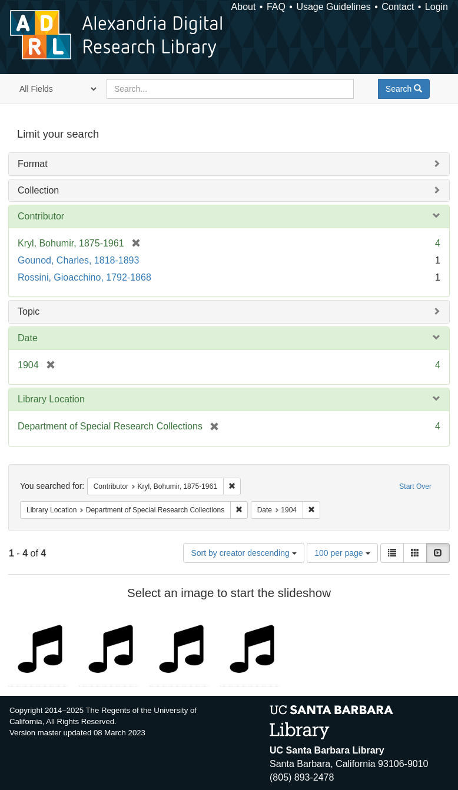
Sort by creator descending (243, 553)
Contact (397, 7)
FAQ (276, 7)
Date (28, 338)
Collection (38, 190)
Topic (28, 311)
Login (436, 7)
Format (33, 164)
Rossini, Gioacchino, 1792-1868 (84, 277)
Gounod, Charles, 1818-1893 (78, 260)
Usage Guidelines (333, 7)
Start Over (415, 486)
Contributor (41, 216)
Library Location (51, 399)
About (243, 7)
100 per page (342, 553)
